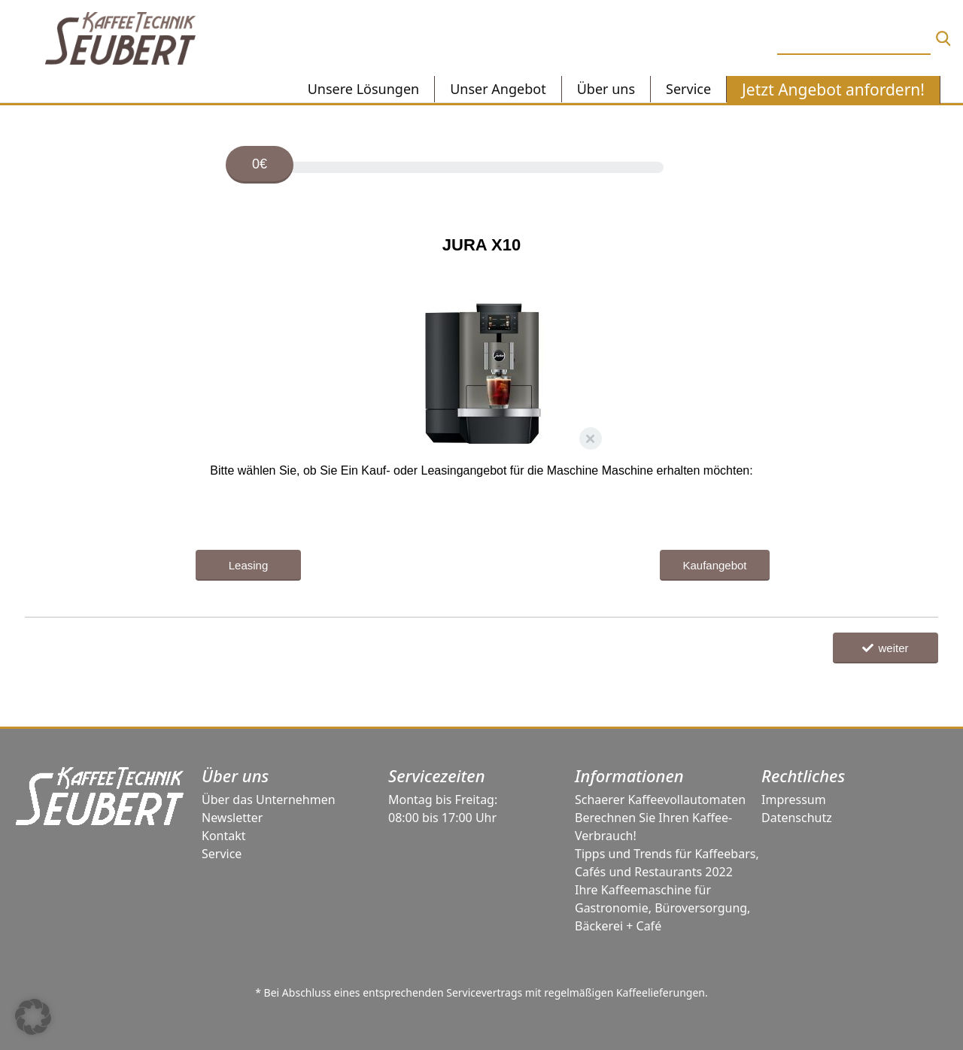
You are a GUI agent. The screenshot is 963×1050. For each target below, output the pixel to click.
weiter (885, 648)
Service (222, 853)
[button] (33, 1017)
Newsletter (232, 817)
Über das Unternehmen (269, 799)
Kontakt (224, 835)
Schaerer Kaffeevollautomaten (660, 799)
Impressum (793, 799)
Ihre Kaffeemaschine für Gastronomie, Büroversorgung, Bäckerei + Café (662, 908)
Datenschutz (796, 817)
